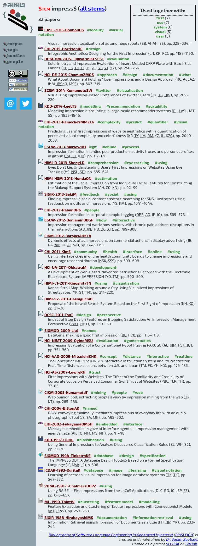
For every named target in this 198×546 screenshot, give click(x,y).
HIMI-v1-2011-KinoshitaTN (67, 283)
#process (130, 146)
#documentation (158, 74)
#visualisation (129, 90)
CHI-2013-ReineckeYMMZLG (69, 122)
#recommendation (123, 106)
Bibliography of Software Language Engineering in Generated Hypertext (111, 534)
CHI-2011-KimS (57, 251)
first (160, 18)
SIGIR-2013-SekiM (60, 194)
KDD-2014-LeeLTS (60, 106)
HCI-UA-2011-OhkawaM (65, 267)
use (160, 22)
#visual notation (166, 470)
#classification (90, 439)
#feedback (89, 194)
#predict (134, 122)
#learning (137, 470)
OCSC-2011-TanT (58, 314)
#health (110, 251)
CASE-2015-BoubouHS (64, 30)
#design (93, 48)
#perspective (109, 314)
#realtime (183, 356)
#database (103, 455)
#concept (108, 356)
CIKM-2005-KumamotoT (65, 392)
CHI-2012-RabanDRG (62, 210)
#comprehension (103, 162)
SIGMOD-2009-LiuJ (61, 330)
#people (91, 210)
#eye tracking (136, 162)
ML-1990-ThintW (59, 501)
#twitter (103, 90)
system (160, 27)
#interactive (123, 220)
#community (85, 251)
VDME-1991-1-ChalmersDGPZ (70, 486)
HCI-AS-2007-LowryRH (64, 372)
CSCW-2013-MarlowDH (65, 146)
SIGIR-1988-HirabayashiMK (68, 517)
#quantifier (157, 122)
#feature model (119, 501)
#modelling (90, 106)
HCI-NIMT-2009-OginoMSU (68, 340)
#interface (132, 251)
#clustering (88, 501)
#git (93, 146)
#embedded (106, 424)
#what (185, 74)
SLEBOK (172, 543)
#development (103, 267)
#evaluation (118, 58)
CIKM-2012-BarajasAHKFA (67, 235)
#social (111, 194)
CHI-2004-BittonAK (61, 408)
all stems (92, 8)
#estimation (106, 178)
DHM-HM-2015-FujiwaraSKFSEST (74, 58)
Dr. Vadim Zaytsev (181, 539)
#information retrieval (152, 517)
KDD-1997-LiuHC (59, 439)
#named (89, 330)
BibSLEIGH (184, 534)
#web (137, 392)
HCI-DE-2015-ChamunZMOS (69, 74)
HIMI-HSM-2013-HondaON (68, 178)
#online (109, 146)
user (160, 36)
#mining (98, 392)
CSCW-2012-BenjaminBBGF (68, 220)
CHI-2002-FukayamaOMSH (68, 424)
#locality (95, 30)
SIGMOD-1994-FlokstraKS (67, 455)
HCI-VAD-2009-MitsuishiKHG (70, 356)
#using (161, 162)
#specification (153, 455)
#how (101, 220)
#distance (131, 356)
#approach (107, 74)
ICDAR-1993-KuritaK (62, 470)
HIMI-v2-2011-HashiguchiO (68, 299)
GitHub (191, 543)
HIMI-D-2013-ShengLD (64, 162)
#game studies (137, 340)
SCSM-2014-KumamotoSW (68, 90)
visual (160, 31)
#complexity (108, 122)
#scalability (156, 106)
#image (115, 470)
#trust (94, 372)
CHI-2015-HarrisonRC (63, 48)
